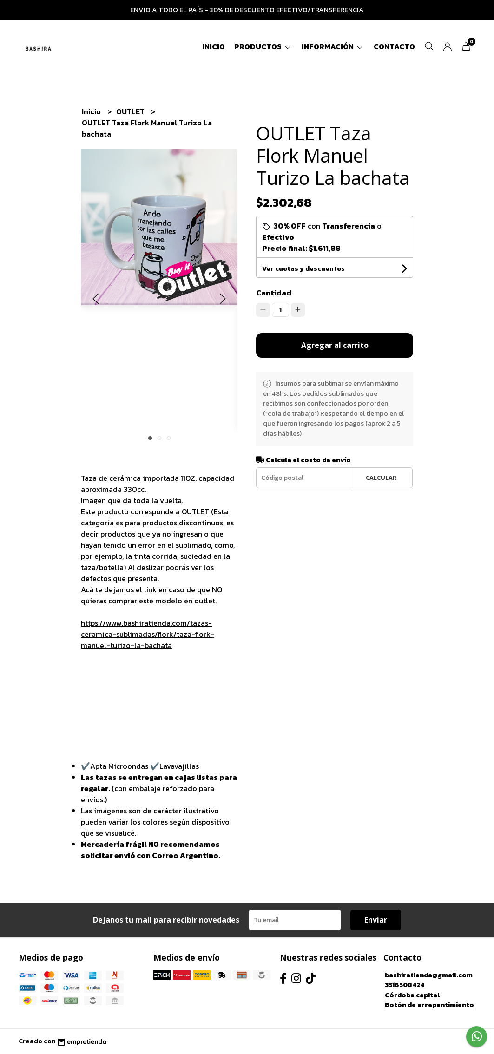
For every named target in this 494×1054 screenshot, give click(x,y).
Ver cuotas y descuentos (303, 269)
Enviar (375, 920)
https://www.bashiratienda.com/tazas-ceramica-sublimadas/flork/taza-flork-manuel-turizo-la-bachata (147, 634)
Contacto (394, 46)
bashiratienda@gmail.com (429, 975)
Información (333, 46)
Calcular (381, 477)
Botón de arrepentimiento (429, 1005)
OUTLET (131, 111)
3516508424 (404, 985)
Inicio (213, 46)
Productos (263, 46)
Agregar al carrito (335, 345)
